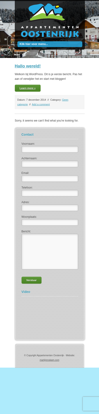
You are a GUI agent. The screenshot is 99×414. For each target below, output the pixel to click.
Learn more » (28, 88)
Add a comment (41, 104)
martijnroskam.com (49, 360)
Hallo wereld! (28, 66)
